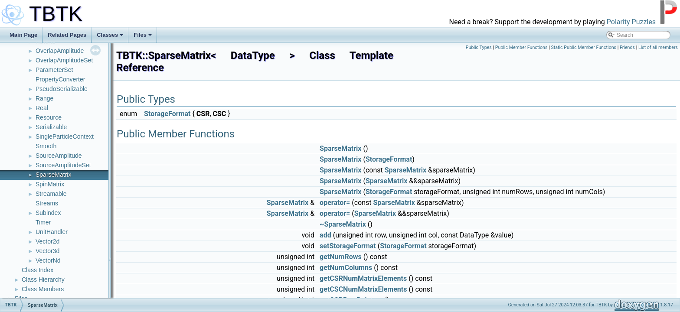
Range (44, 98)
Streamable (51, 193)
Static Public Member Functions (583, 47)
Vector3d (47, 250)
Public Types (479, 47)
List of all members (658, 47)
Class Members (43, 289)
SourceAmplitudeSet (63, 165)
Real (42, 107)
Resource (49, 117)
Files (143, 35)
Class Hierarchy (43, 279)
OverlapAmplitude (60, 50)
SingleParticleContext (65, 136)
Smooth (46, 146)
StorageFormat (167, 114)
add (325, 235)
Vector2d (47, 241)
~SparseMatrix (343, 224)
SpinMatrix (50, 184)
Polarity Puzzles (631, 22)
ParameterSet (54, 69)
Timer (43, 222)
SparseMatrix (53, 174)
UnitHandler (52, 231)
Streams (47, 203)
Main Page (23, 35)
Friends (627, 47)
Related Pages (67, 35)
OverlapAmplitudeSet (64, 60)
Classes (110, 35)
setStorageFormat (348, 246)
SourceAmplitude (59, 155)
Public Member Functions (521, 47)
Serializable (51, 127)
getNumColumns (346, 267)
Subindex (48, 212)
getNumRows (341, 257)
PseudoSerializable (62, 88)
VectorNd (48, 260)
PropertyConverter (60, 79)
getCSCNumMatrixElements (363, 289)
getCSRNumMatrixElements (363, 278)
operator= (335, 202)
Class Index (37, 269)
